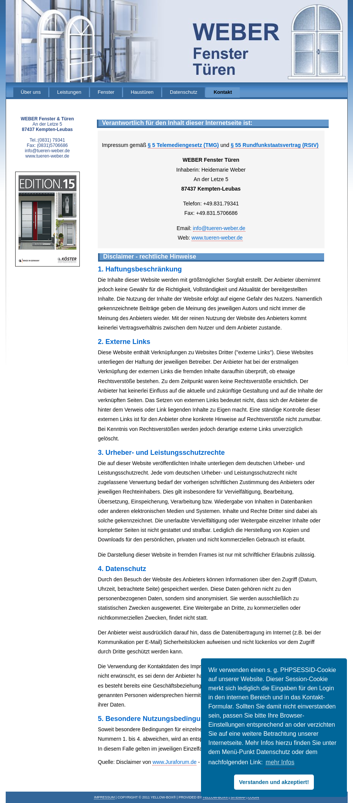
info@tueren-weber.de (219, 228)
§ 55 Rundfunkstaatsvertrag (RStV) (274, 145)
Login (254, 797)
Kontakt (223, 92)
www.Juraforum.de (174, 762)
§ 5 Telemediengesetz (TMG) (183, 145)
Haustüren (142, 92)
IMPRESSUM (104, 797)
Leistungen (69, 92)
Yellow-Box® (215, 797)
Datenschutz (183, 92)
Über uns (31, 92)
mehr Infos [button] (280, 762)
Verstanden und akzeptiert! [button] (274, 782)
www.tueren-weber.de (217, 238)
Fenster (106, 92)
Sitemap (238, 797)
